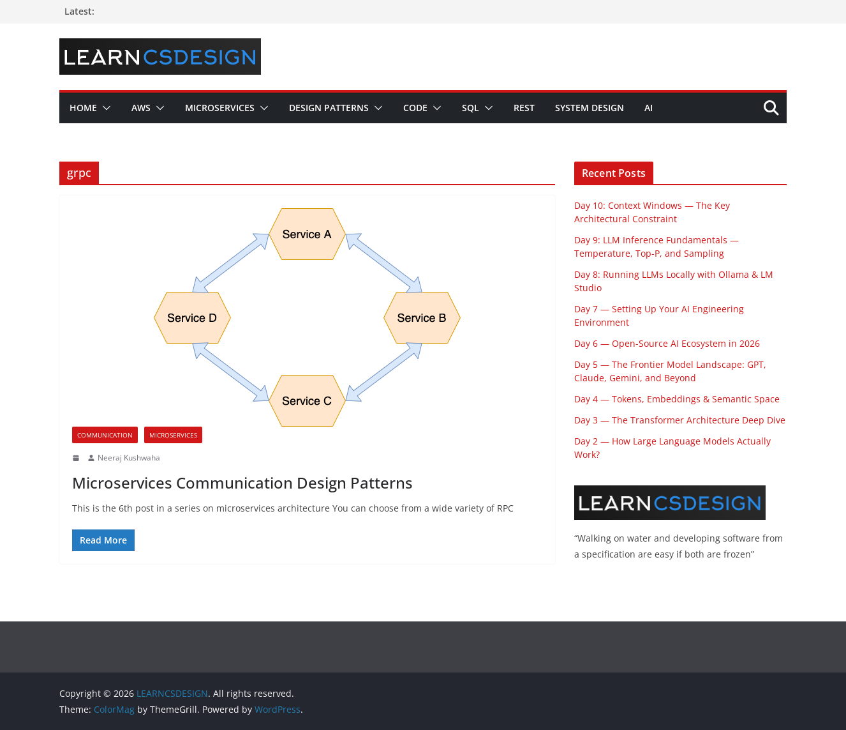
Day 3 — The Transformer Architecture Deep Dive (679, 420)
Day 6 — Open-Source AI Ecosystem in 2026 (667, 343)
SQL (470, 108)
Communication (105, 434)
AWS (141, 108)
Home (83, 108)
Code (415, 108)
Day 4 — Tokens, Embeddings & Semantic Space (677, 399)
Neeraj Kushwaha (129, 457)
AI (648, 108)
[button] (104, 108)
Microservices (220, 108)
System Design (589, 108)
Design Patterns (329, 108)
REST (524, 108)
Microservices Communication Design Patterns (242, 482)
